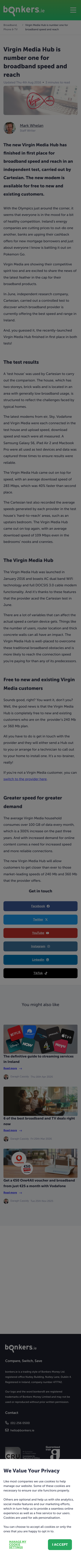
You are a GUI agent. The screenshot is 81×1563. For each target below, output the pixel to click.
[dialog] (40, 781)
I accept (60, 1544)
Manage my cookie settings (17, 1544)
